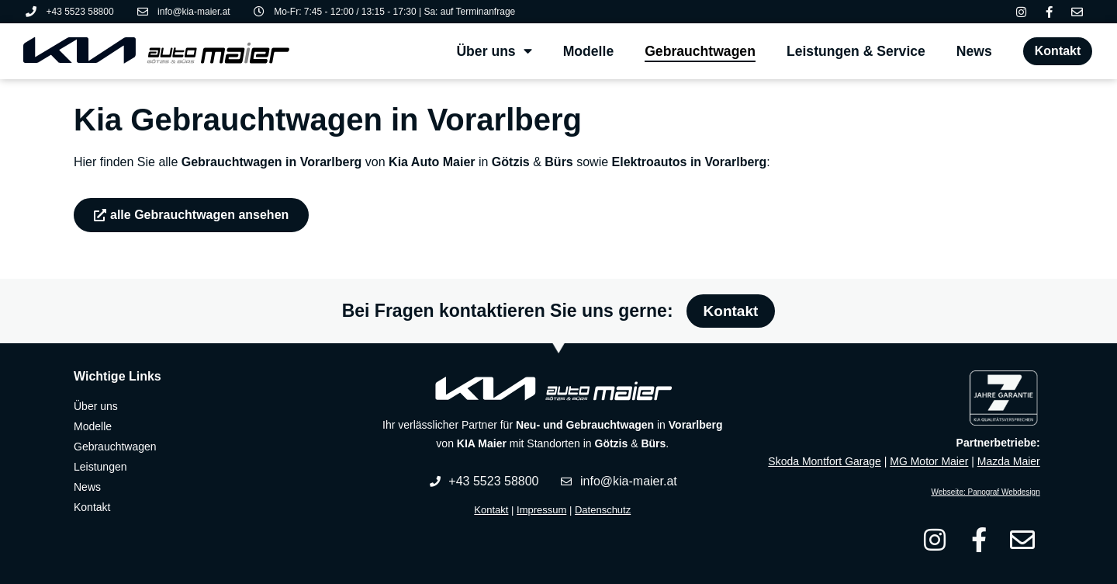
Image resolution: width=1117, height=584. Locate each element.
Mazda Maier (1008, 461)
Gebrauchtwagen (700, 51)
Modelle (588, 51)
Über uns (493, 51)
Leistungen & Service (856, 51)
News (974, 51)
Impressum (541, 510)
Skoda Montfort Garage (824, 461)
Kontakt (491, 510)
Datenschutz (603, 510)
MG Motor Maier (929, 461)
